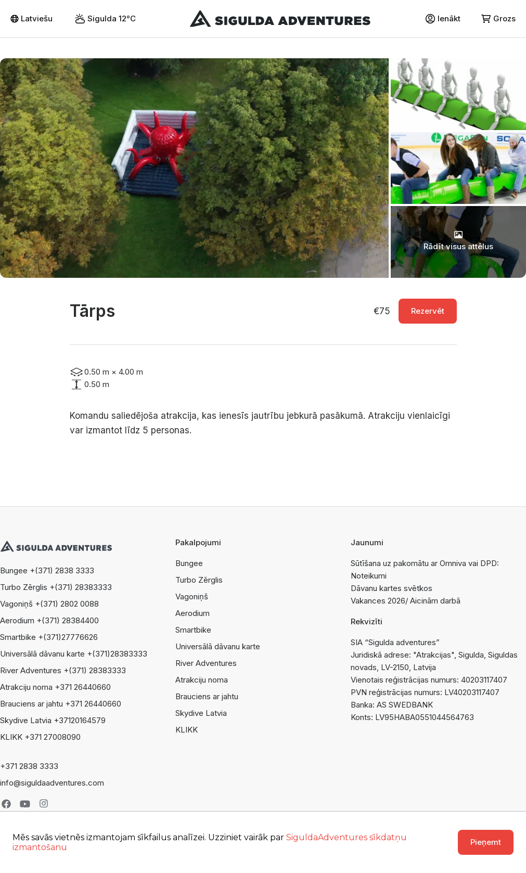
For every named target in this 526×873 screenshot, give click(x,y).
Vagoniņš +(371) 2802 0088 (49, 604)
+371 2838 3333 (29, 766)
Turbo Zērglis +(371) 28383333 (56, 587)
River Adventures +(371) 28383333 (63, 670)
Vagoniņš (191, 596)
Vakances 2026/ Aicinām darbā (405, 601)
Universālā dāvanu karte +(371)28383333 (73, 654)
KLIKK (186, 730)
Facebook (6, 804)
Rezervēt (427, 311)
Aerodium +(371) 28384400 (49, 620)
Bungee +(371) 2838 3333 (47, 570)
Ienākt (442, 19)
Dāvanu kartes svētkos (391, 588)
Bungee (189, 563)
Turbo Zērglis (199, 580)
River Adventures (206, 663)
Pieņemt (485, 842)
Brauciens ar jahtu (206, 696)
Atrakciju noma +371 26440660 (55, 687)
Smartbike (193, 630)
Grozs (498, 18)
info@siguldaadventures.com (52, 783)
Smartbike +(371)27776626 (49, 637)
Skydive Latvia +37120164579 (53, 720)
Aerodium (192, 613)
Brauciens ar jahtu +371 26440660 (60, 704)
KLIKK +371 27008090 (40, 737)
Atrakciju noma (201, 680)
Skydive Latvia (201, 713)
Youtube (25, 804)
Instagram (43, 804)
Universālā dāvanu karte (217, 646)
